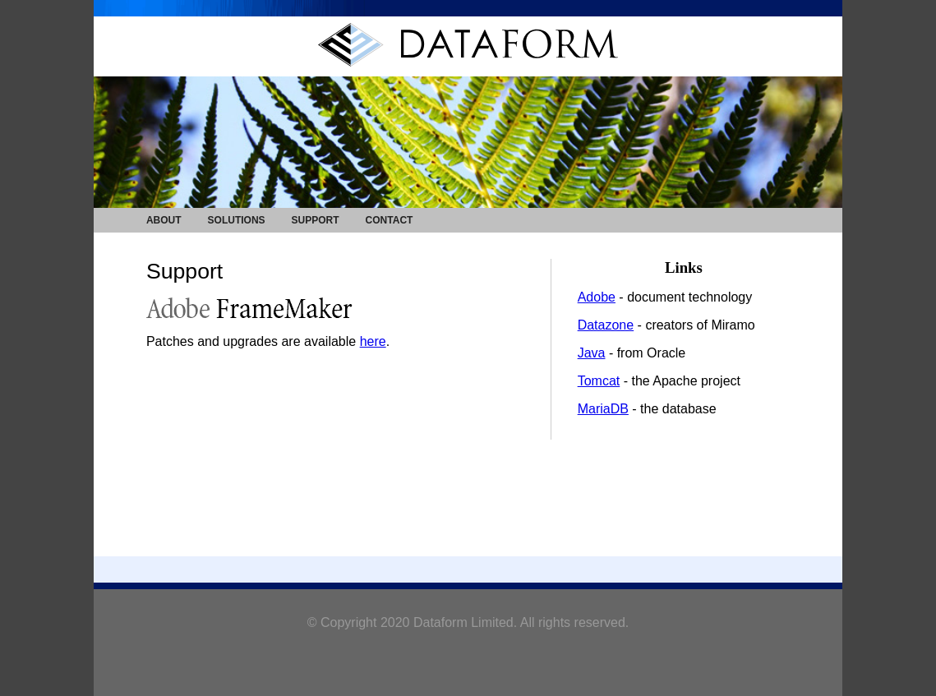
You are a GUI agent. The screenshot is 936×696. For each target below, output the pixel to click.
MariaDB (603, 409)
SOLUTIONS (236, 220)
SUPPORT (315, 220)
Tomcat (599, 381)
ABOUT (164, 220)
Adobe (597, 297)
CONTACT (389, 220)
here (373, 341)
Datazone (606, 325)
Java (592, 353)
